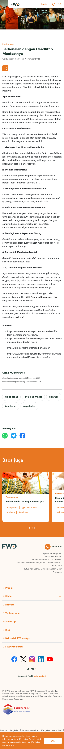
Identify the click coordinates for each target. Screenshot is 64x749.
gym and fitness (33, 397)
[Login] (44, 4)
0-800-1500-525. (53, 557)
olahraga (54, 397)
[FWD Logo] (15, 4)
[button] (44, 4)
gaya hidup (29, 406)
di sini (20, 317)
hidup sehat (11, 397)
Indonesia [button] (39, 676)
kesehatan (10, 406)
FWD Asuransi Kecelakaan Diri (41, 297)
